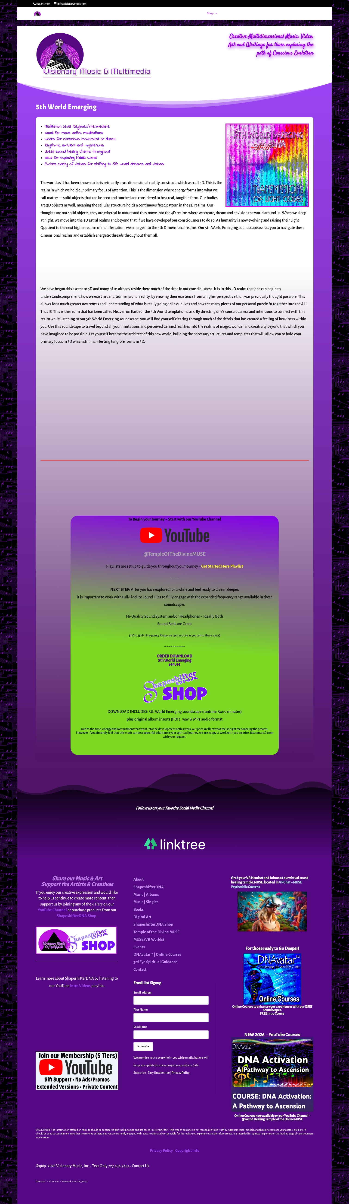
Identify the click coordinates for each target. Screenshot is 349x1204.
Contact (297, 13)
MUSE (261, 13)
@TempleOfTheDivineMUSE (175, 554)
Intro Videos (80, 986)
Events (227, 13)
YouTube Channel (52, 910)
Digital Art (142, 917)
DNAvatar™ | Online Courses (157, 955)
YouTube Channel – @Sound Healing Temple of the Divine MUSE (276, 1117)
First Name (140, 1009)
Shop (210, 13)
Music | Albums (146, 895)
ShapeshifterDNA (148, 887)
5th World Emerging (174, 660)
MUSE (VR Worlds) (148, 939)
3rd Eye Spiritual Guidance (155, 962)
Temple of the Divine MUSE (156, 932)
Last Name (140, 1027)
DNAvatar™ (244, 13)
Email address (142, 992)
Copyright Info (187, 1151)
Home (198, 13)
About (278, 13)
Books (138, 910)
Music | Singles (145, 902)
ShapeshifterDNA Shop (76, 916)
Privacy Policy (180, 1072)
